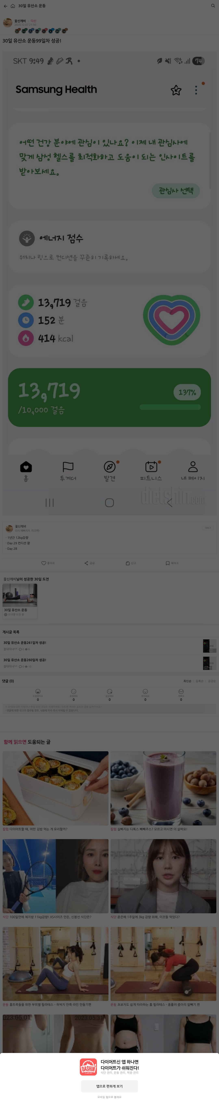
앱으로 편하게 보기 (109, 1086)
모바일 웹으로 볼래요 (109, 1097)
